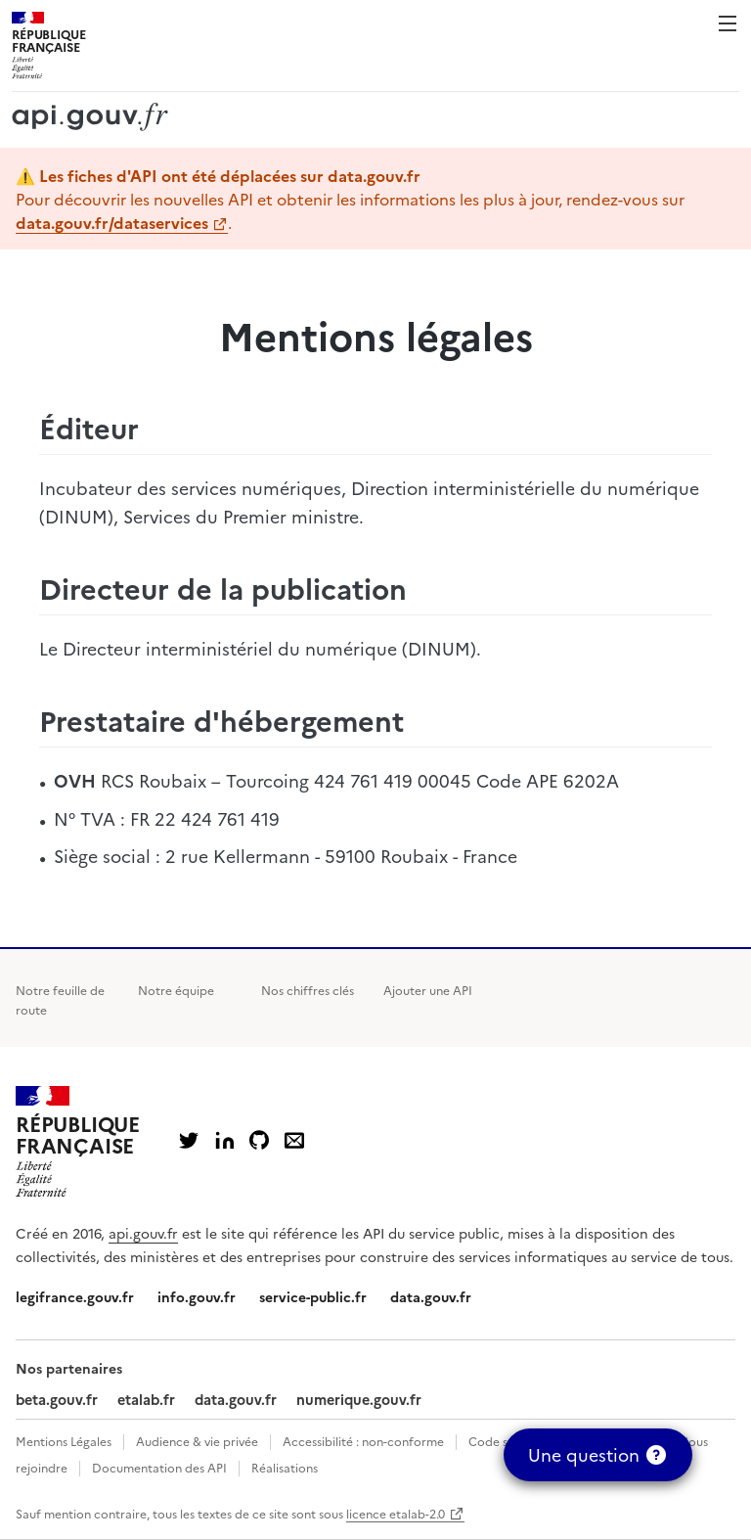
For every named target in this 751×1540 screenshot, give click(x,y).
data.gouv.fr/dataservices (112, 222)
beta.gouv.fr (57, 1399)
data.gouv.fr (430, 1296)
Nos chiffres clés (307, 989)
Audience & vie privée (197, 1440)
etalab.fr (146, 1399)
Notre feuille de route (60, 999)
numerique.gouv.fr (358, 1399)
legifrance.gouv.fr (75, 1296)
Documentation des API (159, 1467)
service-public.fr (313, 1296)
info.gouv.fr (196, 1296)
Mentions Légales (63, 1440)
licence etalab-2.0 (395, 1513)
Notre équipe (176, 989)
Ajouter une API (427, 989)
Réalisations (284, 1467)
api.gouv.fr (143, 1233)
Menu (727, 23)
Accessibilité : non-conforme (363, 1440)
